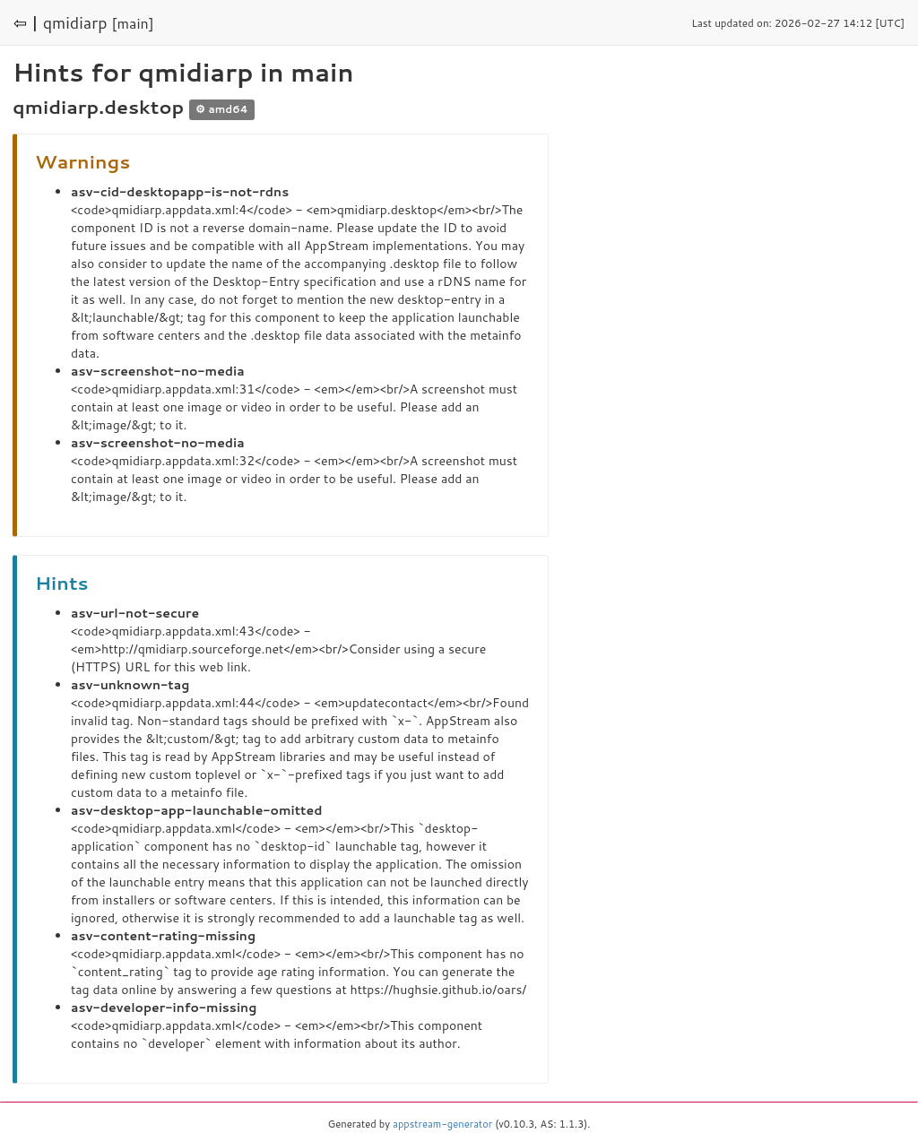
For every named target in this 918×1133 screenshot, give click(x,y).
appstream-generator (442, 1124)
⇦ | (26, 22)
